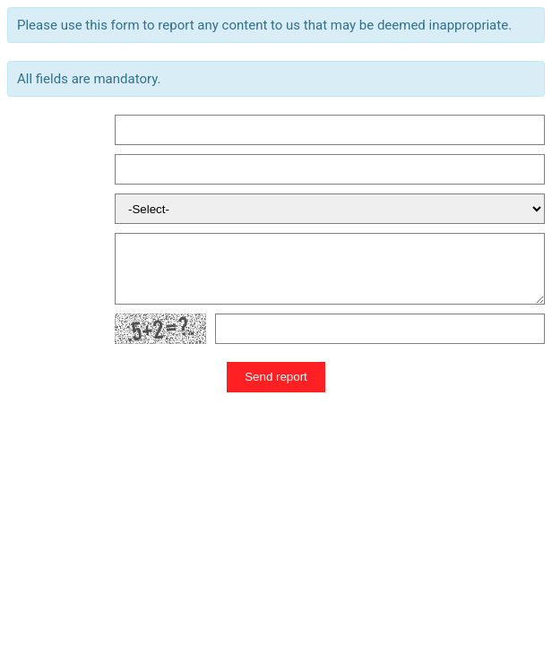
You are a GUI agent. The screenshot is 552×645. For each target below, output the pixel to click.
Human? (30, 329)
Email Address (47, 169)
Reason (28, 209)
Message (32, 269)
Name (23, 130)
